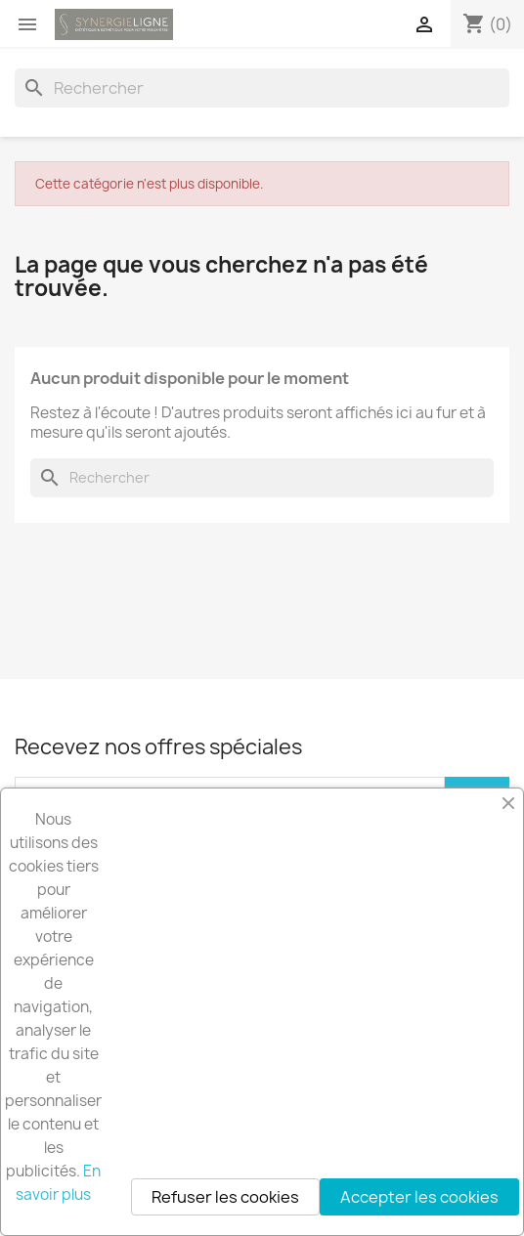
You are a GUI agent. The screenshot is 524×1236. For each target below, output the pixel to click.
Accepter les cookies (419, 1197)
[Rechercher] (262, 87)
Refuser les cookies (225, 1197)
